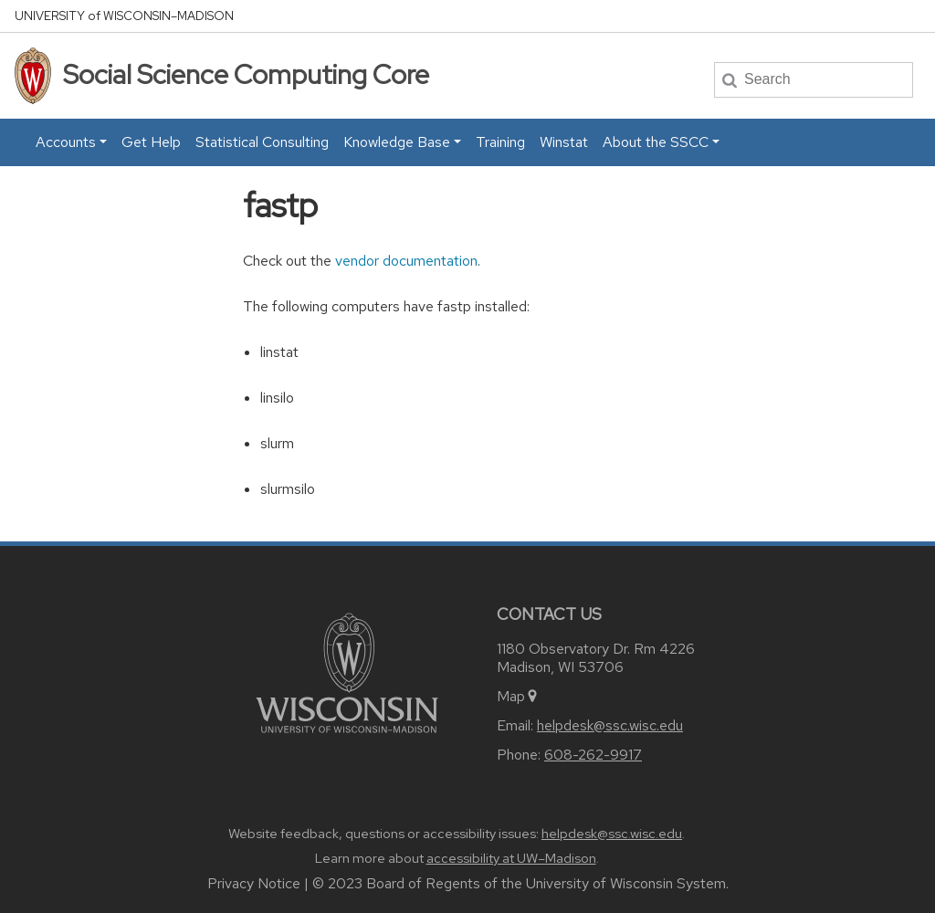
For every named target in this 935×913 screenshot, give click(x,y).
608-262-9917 (593, 754)
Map (518, 696)
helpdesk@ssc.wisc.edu (610, 725)
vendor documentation (406, 260)
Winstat (564, 142)
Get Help (151, 142)
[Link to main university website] (347, 671)
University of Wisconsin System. (627, 883)
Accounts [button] (66, 142)
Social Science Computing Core (246, 75)
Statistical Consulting (262, 142)
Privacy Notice (253, 883)
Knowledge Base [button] (396, 142)
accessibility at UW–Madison (511, 858)
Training (500, 142)
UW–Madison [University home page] (124, 16)
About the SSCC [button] (656, 142)
